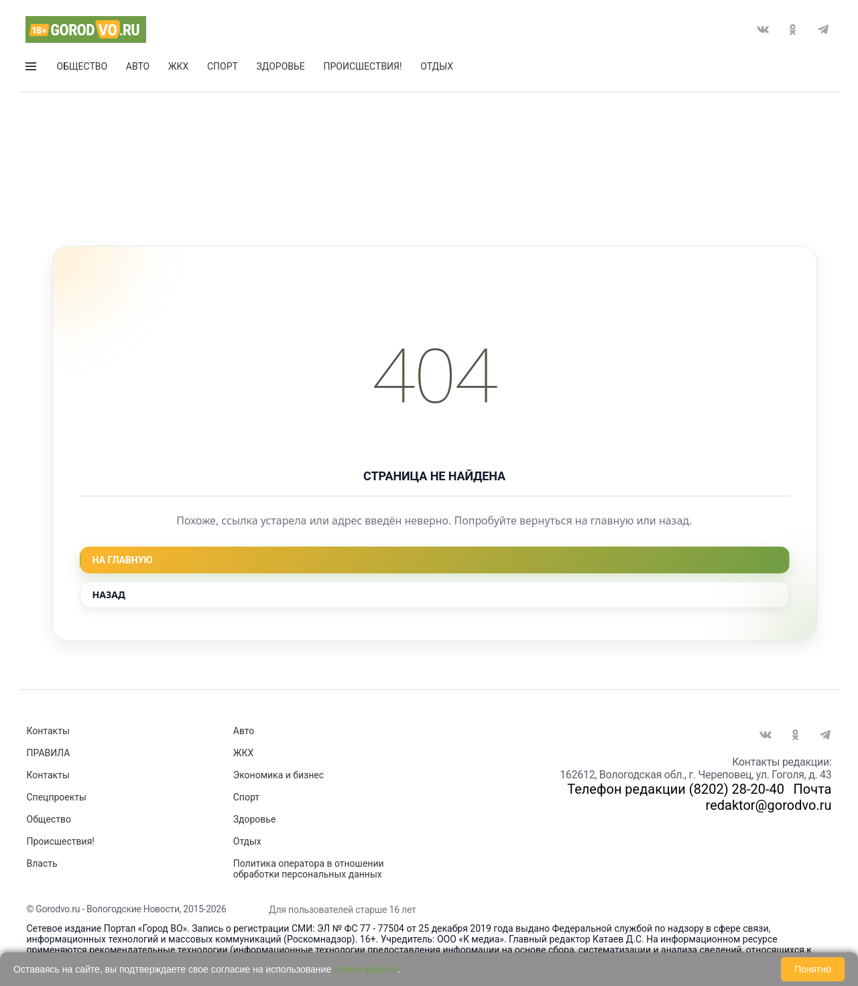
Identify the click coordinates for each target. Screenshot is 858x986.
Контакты (48, 730)
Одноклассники (793, 29)
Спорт (222, 66)
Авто (137, 66)
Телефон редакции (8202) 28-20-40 (675, 789)
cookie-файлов (365, 969)
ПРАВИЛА (48, 753)
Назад (109, 594)
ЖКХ (178, 66)
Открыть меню (30, 66)
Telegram (823, 29)
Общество (82, 66)
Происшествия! (362, 66)
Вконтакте (763, 29)
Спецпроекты (56, 797)
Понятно (812, 969)
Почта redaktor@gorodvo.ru (769, 797)
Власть (42, 863)
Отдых (436, 66)
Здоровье (281, 66)
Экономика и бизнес (278, 775)
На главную (123, 560)
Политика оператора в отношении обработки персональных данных (308, 868)
